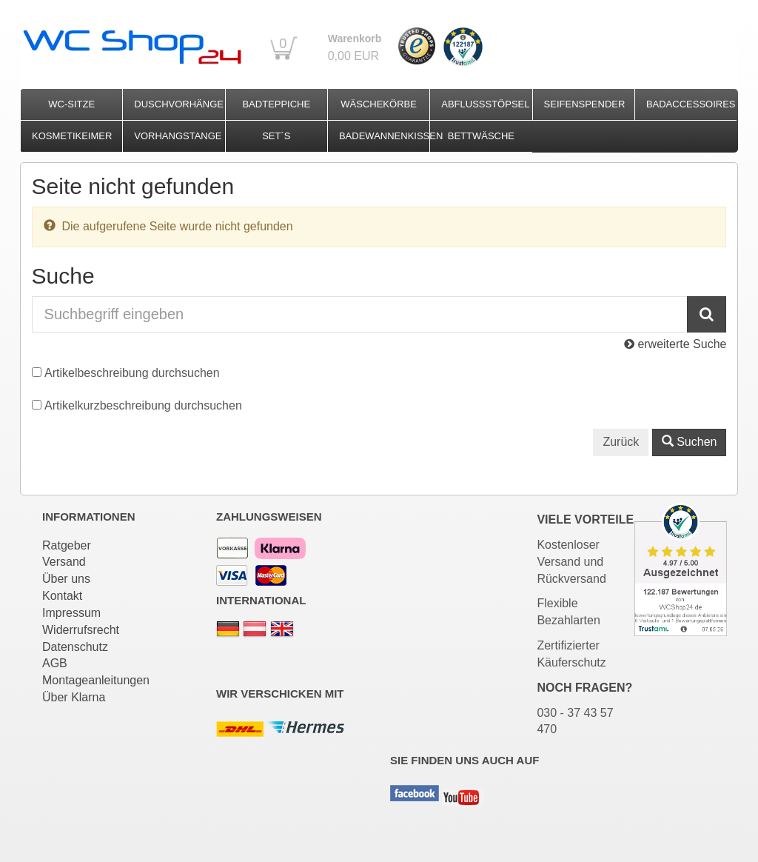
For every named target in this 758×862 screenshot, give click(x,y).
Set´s (276, 135)
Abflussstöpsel (485, 104)
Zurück (621, 441)
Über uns (66, 578)
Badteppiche (276, 104)
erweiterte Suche (675, 344)
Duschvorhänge (179, 104)
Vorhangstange (177, 135)
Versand (64, 561)
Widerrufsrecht (80, 630)
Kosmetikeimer (72, 135)
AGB (54, 663)
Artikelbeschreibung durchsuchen (132, 373)
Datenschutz (75, 647)
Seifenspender (584, 104)
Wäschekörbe (379, 104)
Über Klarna (73, 697)
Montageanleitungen (96, 680)
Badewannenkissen (384, 135)
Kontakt (62, 595)
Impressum (71, 613)
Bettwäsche (481, 135)
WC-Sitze (71, 104)
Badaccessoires (691, 104)
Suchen (689, 441)
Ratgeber (66, 545)
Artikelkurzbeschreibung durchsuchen (143, 405)
